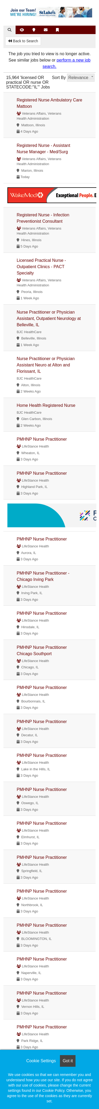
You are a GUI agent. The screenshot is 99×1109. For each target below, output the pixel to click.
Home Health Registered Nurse (46, 405)
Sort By (59, 77)
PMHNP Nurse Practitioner (42, 439)
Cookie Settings (41, 1061)
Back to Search (23, 41)
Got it (68, 1061)
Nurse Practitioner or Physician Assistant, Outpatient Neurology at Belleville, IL (49, 318)
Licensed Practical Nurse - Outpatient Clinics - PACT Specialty (41, 266)
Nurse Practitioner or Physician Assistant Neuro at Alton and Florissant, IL (46, 365)
